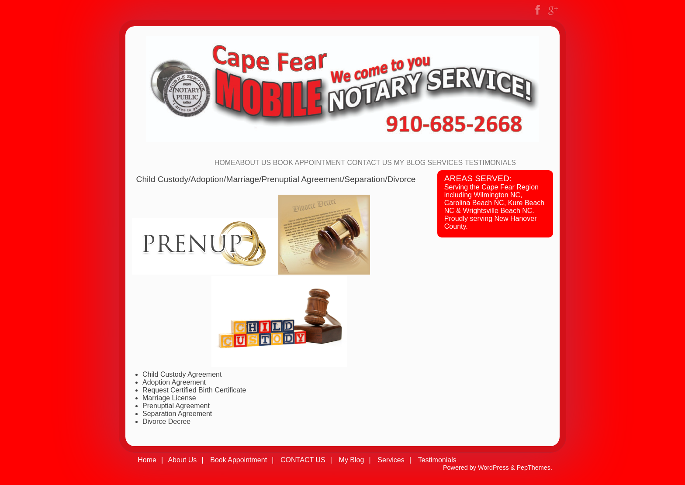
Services (445, 162)
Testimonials (490, 162)
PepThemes (533, 467)
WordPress (493, 467)
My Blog (410, 162)
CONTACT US (369, 162)
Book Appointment (309, 162)
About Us (253, 162)
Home (224, 162)
